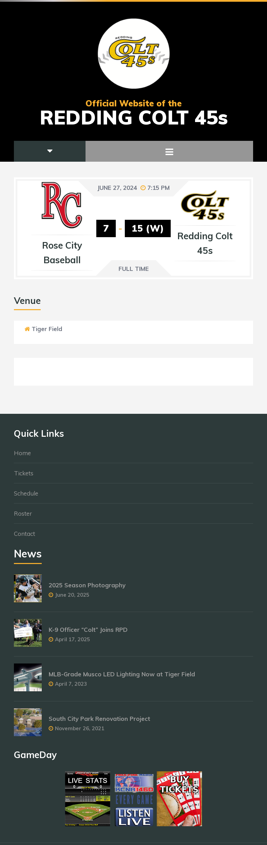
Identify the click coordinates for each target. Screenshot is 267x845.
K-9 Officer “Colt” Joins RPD (88, 632)
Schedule (26, 496)
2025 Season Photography (87, 588)
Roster (23, 517)
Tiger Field (47, 328)
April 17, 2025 (72, 642)
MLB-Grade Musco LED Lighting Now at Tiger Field (122, 677)
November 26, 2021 (79, 731)
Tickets (23, 476)
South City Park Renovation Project (99, 721)
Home (22, 456)
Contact (24, 537)
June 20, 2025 (72, 598)
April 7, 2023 (71, 687)
